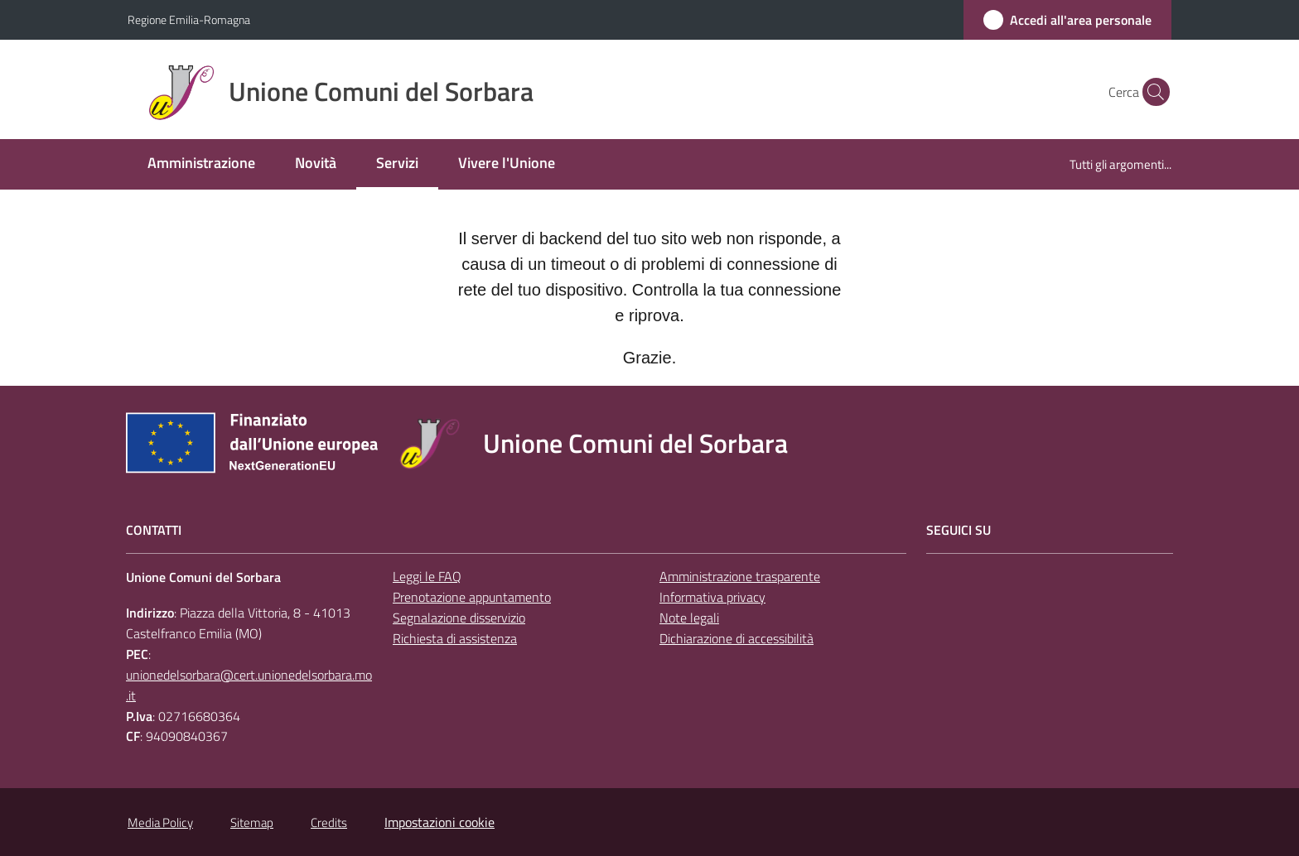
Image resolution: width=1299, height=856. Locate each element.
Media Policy (160, 822)
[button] (1151, 92)
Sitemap (251, 822)
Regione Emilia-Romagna (189, 19)
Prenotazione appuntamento (472, 597)
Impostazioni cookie (439, 822)
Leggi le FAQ (427, 576)
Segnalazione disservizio (459, 618)
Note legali (689, 618)
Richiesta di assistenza (455, 638)
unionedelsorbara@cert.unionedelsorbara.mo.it (249, 685)
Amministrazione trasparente (739, 576)
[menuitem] (201, 164)
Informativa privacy (712, 597)
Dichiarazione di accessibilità (736, 638)
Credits (329, 822)
